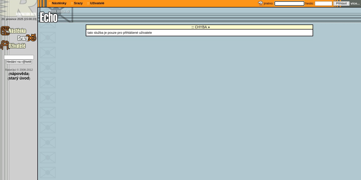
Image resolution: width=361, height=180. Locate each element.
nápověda (19, 74)
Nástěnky (59, 3)
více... (355, 3)
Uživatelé (97, 3)
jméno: (269, 3)
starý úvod (19, 78)
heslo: (310, 3)
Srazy (78, 3)
